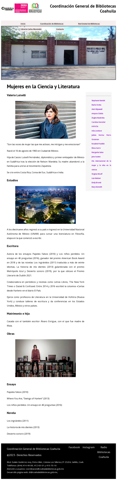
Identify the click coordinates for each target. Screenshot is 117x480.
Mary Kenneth (97, 187)
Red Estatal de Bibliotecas (89, 24)
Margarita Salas (97, 152)
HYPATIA (95, 126)
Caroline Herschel (98, 122)
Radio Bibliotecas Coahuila (103, 452)
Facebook (74, 447)
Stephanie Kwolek (98, 100)
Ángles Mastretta (98, 118)
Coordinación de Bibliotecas (51, 24)
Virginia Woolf (97, 174)
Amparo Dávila (97, 113)
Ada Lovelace (97, 131)
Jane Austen (96, 157)
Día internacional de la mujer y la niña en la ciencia (101, 165)
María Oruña (96, 105)
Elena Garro (96, 148)
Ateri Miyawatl (97, 109)
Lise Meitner (96, 178)
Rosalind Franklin (98, 144)
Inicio (23, 24)
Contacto (60, 29)
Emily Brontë (96, 182)
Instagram (89, 447)
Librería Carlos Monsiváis (31, 29)
